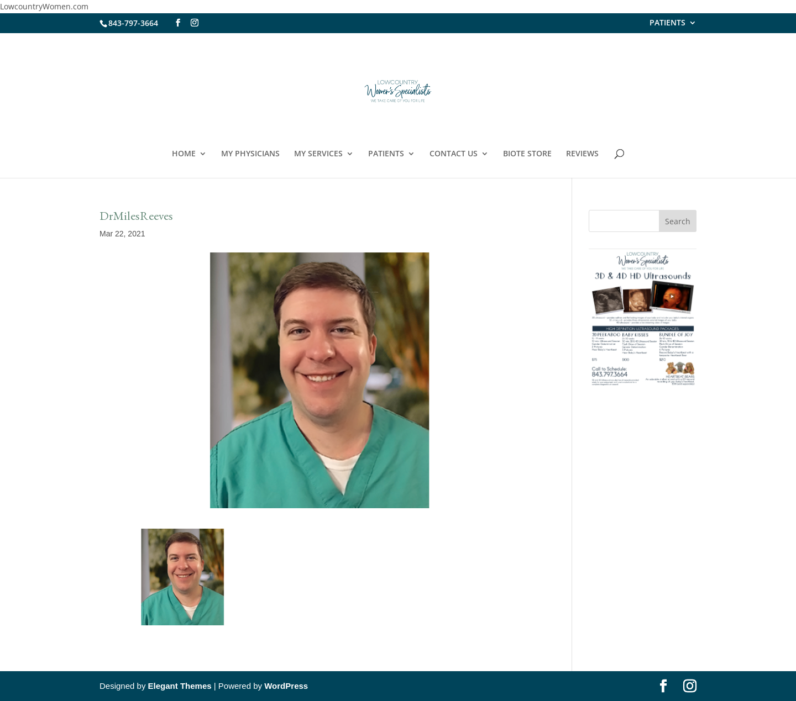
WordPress (286, 686)
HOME (184, 154)
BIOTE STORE (527, 154)
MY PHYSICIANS (250, 154)
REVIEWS (582, 154)
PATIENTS (667, 23)
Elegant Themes (180, 686)
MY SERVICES (318, 154)
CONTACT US (454, 154)
